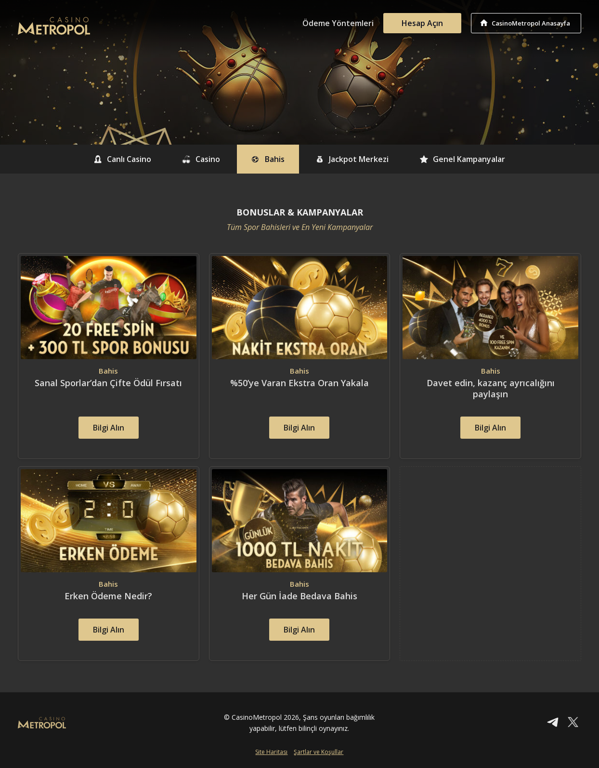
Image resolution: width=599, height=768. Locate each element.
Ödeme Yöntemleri (338, 23)
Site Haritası (271, 752)
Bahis (267, 159)
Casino (201, 159)
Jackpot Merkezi (352, 159)
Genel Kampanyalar (462, 159)
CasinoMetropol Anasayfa (531, 23)
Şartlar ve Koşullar (318, 752)
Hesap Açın (422, 23)
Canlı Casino (122, 159)
